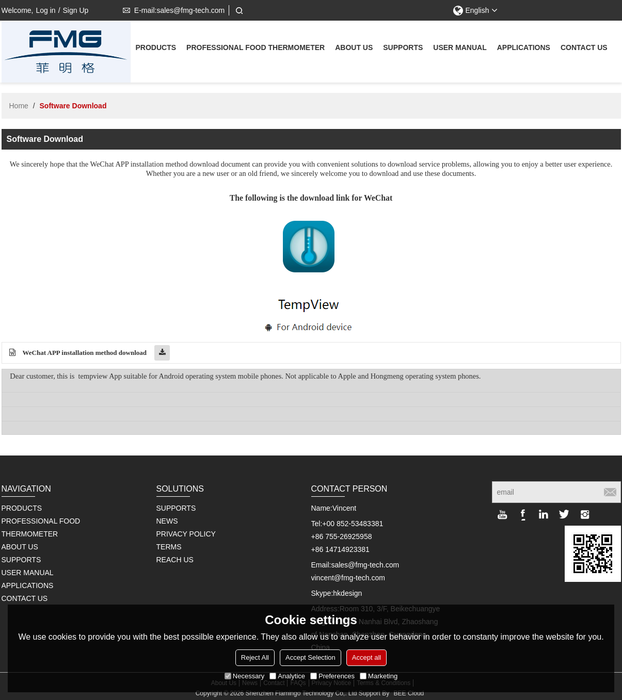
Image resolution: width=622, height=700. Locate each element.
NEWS (167, 521)
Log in (45, 10)
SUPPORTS (176, 508)
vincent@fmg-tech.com (348, 578)
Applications (523, 48)
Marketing (378, 676)
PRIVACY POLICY (186, 534)
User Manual (459, 48)
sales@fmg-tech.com (365, 565)
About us (354, 48)
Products (156, 48)
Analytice (287, 676)
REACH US (175, 560)
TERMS (169, 547)
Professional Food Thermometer (255, 48)
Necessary (244, 676)
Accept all (366, 657)
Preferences (332, 676)
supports (403, 48)
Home (18, 106)
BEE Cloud (409, 693)
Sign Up (76, 10)
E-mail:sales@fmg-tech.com (172, 10)
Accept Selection (310, 657)
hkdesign (347, 593)
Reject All (255, 657)
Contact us (584, 48)
